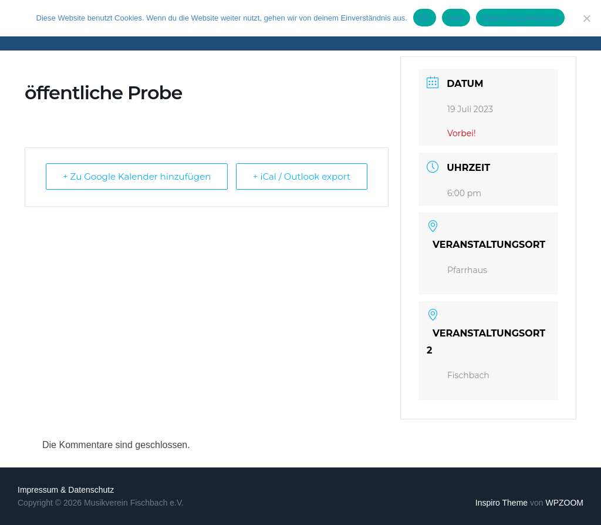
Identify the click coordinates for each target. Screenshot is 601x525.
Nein (456, 18)
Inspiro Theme (501, 502)
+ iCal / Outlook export (301, 176)
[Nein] (586, 18)
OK (424, 18)
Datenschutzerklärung (520, 18)
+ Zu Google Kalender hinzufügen (137, 176)
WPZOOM (564, 502)
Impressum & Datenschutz (66, 489)
